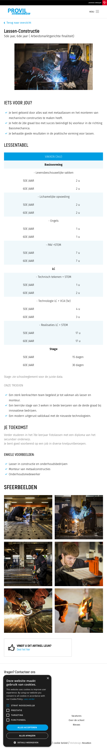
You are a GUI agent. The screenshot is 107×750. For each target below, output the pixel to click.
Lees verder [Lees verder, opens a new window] (29, 699)
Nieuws (76, 724)
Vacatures (76, 716)
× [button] (48, 678)
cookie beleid (61, 743)
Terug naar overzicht (18, 22)
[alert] (27, 711)
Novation (80, 743)
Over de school (76, 720)
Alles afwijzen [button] (27, 735)
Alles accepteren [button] (27, 727)
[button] (27, 742)
